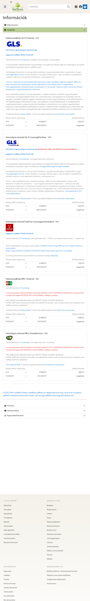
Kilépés (49, 559)
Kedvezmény (11, 410)
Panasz (49, 555)
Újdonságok (8, 526)
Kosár (49, 518)
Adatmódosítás (53, 546)
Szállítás (9, 30)
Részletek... (55, 256)
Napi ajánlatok (9, 530)
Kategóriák (8, 514)
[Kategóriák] (5, 6)
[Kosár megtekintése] (85, 6)
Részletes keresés (11, 542)
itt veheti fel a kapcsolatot (65, 114)
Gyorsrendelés (9, 538)
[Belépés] (80, 6)
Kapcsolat (7, 571)
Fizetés (9, 405)
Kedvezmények (10, 583)
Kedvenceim (51, 530)
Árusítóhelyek (9, 596)
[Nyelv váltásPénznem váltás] (76, 6)
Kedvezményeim (53, 526)
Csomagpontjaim (53, 538)
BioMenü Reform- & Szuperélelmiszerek (62, 571)
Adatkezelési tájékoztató (56, 579)
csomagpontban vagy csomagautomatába (54, 166)
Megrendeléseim (53, 522)
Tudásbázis (8, 518)
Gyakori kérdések (10, 588)
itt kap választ (26, 114)
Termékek (7, 509)
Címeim (50, 542)
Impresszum (11, 25)
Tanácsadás (8, 592)
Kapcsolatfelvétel (14, 415)
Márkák (6, 522)
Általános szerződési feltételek (58, 575)
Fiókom (49, 514)
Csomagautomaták (13, 365)
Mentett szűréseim (54, 534)
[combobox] (49, 6)
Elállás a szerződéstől (55, 551)
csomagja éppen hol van (15, 75)
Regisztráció (51, 509)
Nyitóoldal (7, 505)
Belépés (50, 505)
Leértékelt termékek (11, 534)
